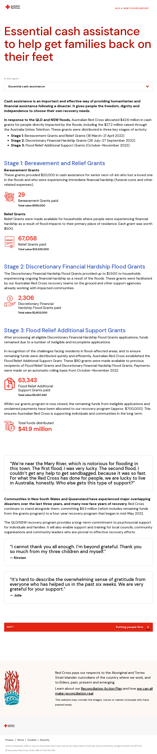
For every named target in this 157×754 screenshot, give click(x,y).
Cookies (32, 739)
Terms (20, 739)
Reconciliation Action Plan (101, 688)
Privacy (10, 739)
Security (44, 739)
